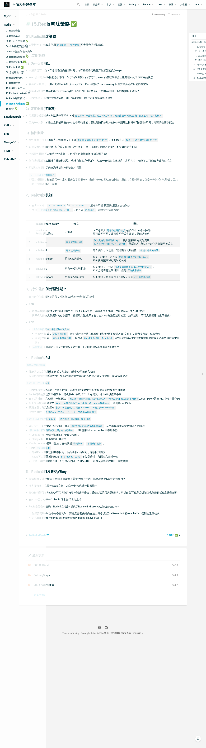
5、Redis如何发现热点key (185, 82)
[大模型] (185, 4)
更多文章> (69, 701)
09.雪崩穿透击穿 (15, 72)
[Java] (161, 4)
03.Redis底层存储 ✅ (17, 41)
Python (146, 4)
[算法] (172, 4)
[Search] (66, 4)
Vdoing (99, 739)
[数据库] (98, 4)
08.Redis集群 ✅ (15, 67)
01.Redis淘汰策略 (179, 46)
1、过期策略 (178, 50)
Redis (73, 18)
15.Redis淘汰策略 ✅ (17, 103)
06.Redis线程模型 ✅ (17, 56)
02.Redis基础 (13, 36)
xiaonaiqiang (138, 18)
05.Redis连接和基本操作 (19, 51)
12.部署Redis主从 (15, 88)
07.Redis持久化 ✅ (16, 62)
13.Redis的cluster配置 (18, 93)
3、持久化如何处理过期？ (185, 73)
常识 (109, 4)
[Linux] (198, 4)
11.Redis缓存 (13, 82)
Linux (196, 4)
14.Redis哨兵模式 (15, 98)
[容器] (121, 4)
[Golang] (134, 4)
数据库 (96, 4)
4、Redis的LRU (180, 77)
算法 (171, 4)
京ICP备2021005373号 (155, 739)
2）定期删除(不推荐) (183, 59)
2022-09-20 (154, 18)
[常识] (110, 4)
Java (159, 4)
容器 (120, 4)
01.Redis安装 (13, 30)
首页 (87, 4)
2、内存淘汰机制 (180, 68)
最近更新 (67, 661)
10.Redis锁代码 (14, 77)
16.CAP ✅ (12, 108)
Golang (132, 4)
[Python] (148, 4)
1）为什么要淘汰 (182, 55)
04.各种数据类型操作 (17, 46)
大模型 (183, 4)
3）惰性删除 (180, 64)
